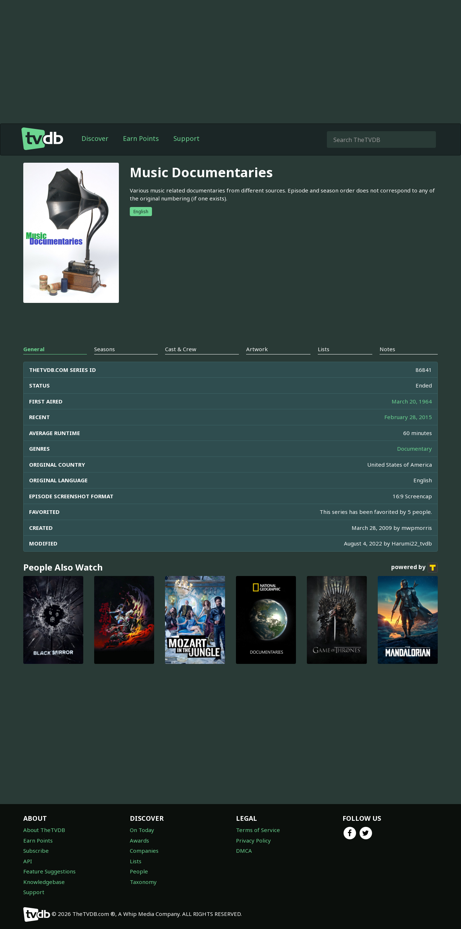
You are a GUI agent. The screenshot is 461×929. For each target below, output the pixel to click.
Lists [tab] (323, 349)
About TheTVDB (44, 829)
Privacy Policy (253, 840)
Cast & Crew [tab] (180, 349)
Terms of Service (258, 829)
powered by (414, 568)
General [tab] (33, 349)
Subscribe (36, 850)
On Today (142, 829)
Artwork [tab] (257, 349)
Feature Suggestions (49, 871)
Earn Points (141, 138)
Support (186, 138)
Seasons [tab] (104, 349)
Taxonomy (143, 881)
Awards (139, 840)
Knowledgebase (44, 881)
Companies (144, 850)
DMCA (244, 850)
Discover (94, 138)
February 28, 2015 (408, 417)
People (139, 871)
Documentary (414, 448)
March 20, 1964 (412, 401)
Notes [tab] (387, 349)
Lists (135, 861)
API (27, 861)
